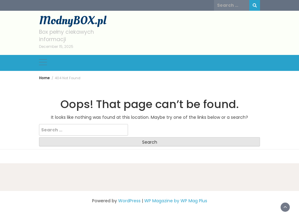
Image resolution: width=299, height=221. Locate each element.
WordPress (129, 201)
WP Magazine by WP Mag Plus (175, 201)
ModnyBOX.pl (72, 20)
